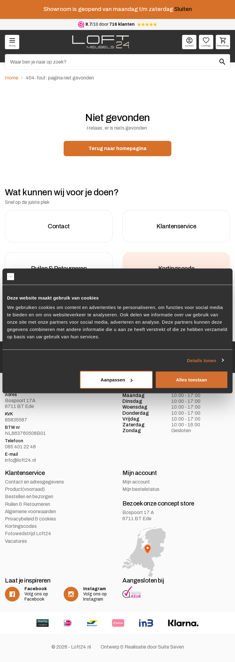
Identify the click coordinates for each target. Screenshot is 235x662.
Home (11, 77)
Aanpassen (116, 379)
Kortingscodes (21, 526)
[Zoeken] (117, 62)
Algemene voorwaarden (30, 511)
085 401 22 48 (20, 446)
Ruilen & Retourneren (27, 504)
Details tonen (201, 360)
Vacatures (16, 541)
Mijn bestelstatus (140, 489)
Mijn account (136, 481)
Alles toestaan (191, 379)
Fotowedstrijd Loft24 (28, 533)
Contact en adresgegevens (34, 481)
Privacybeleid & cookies (30, 518)
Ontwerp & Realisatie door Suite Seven (142, 646)
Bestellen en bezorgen (29, 496)
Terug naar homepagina (117, 148)
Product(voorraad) (25, 489)
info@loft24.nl (20, 460)
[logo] (100, 41)
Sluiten (183, 9)
